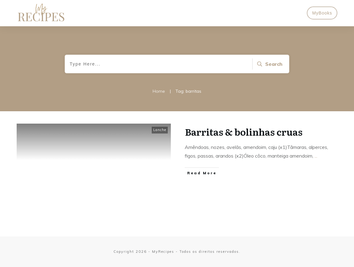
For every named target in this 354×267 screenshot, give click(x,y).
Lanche (159, 130)
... (316, 156)
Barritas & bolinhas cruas (244, 131)
